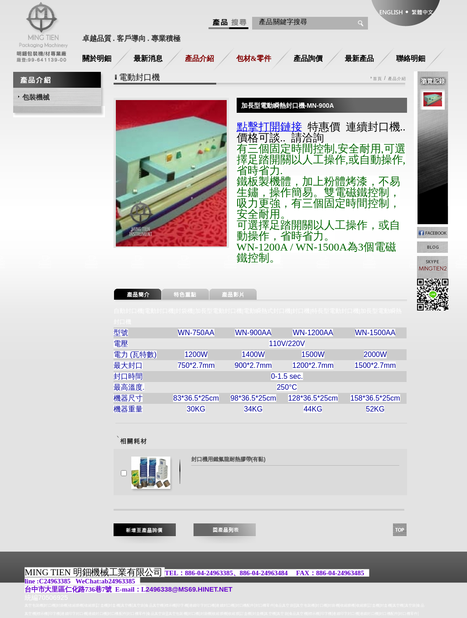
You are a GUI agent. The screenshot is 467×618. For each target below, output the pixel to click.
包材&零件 (253, 58)
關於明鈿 (96, 58)
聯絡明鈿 (410, 58)
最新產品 (359, 58)
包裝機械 (36, 97)
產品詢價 (308, 58)
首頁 (377, 78)
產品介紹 (199, 58)
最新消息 (148, 58)
